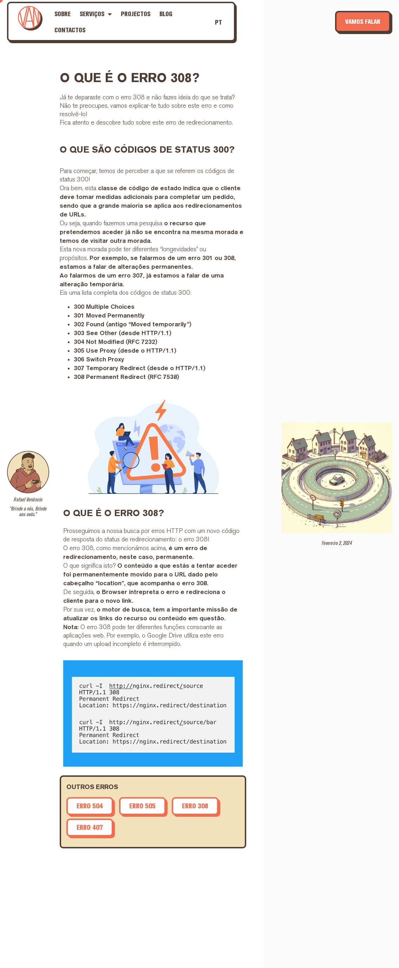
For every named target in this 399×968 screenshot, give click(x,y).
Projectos (135, 14)
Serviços (96, 14)
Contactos (69, 30)
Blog (165, 14)
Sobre (62, 14)
